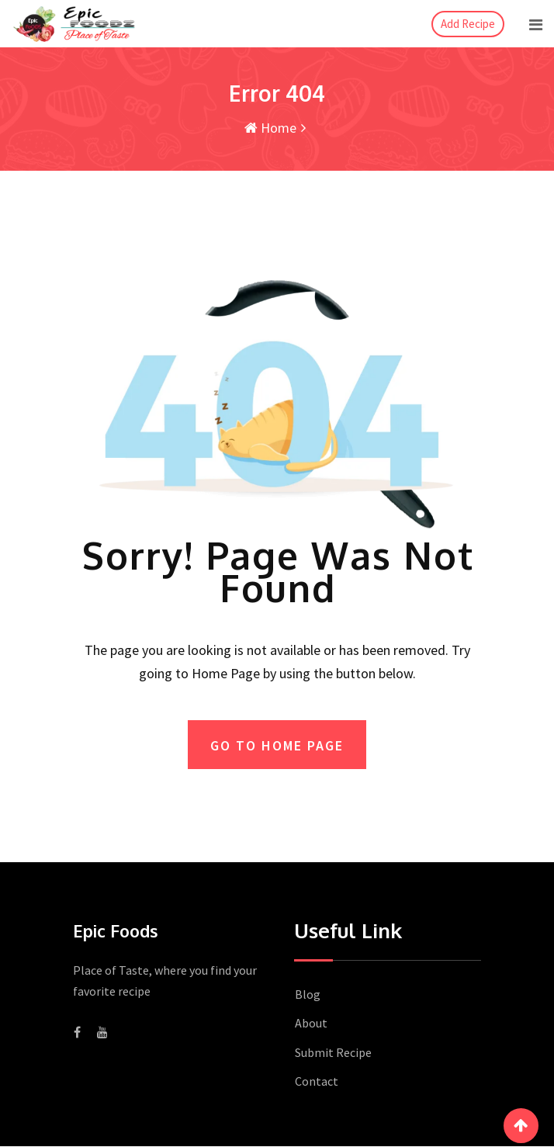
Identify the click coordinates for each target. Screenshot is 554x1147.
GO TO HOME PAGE (277, 745)
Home (270, 128)
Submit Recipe (333, 1053)
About (311, 1023)
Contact (316, 1082)
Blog (307, 995)
